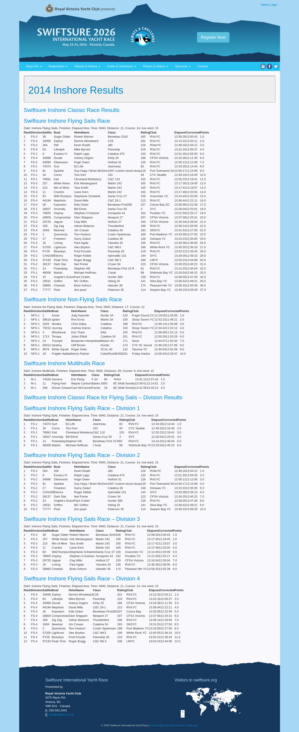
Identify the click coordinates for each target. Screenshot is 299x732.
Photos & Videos (155, 66)
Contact (202, 66)
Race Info (34, 66)
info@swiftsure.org (61, 714)
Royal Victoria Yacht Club (175, 725)
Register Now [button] (213, 37)
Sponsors (183, 66)
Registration (58, 66)
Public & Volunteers (121, 66)
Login (195, 725)
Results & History (87, 66)
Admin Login (269, 4)
